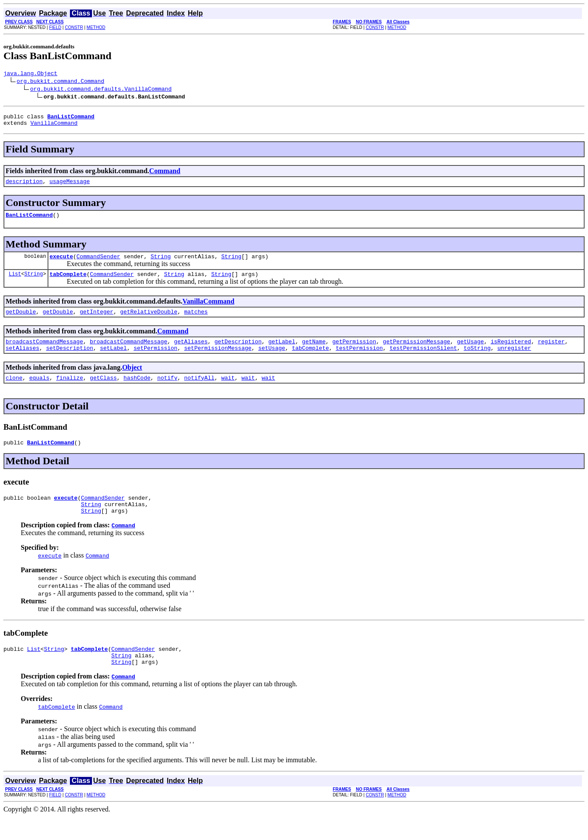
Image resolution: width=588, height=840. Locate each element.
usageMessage (69, 186)
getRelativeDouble (148, 322)
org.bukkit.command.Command (60, 82)
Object (132, 380)
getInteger (97, 322)
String (161, 264)
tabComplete (68, 283)
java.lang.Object (30, 74)
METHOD (96, 27)
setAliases (22, 361)
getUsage (470, 353)
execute (61, 264)
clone (14, 392)
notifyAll (199, 392)
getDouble (21, 322)
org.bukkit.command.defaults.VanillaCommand (101, 90)
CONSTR (74, 27)
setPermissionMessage (217, 361)
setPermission (155, 361)
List (15, 282)
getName (314, 353)
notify (167, 392)
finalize (69, 392)
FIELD (55, 27)
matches (196, 322)
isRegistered (510, 353)
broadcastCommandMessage (44, 353)
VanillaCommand (53, 126)
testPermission (359, 361)
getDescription (238, 353)
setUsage (271, 361)
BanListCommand (29, 221)
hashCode (136, 392)
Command (164, 174)
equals (39, 392)
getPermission (354, 353)
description (24, 186)
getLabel (281, 353)
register (551, 353)
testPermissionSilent (423, 361)
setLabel (113, 361)
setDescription (69, 361)
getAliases (191, 353)
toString (477, 361)
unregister (514, 361)
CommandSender (98, 264)
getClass (103, 392)
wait (227, 392)
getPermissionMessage (416, 353)
